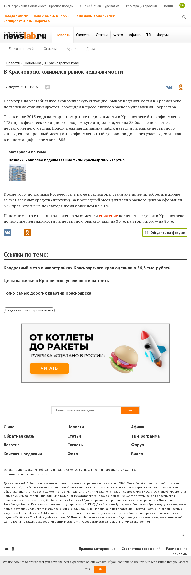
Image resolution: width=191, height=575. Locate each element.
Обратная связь (19, 436)
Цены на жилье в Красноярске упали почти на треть (56, 280)
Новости (13, 63)
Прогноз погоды (61, 6)
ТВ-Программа (145, 436)
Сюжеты (75, 445)
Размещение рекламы (176, 551)
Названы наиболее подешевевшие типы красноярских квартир (67, 160)
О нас (9, 427)
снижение (108, 215)
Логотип (12, 445)
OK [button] (100, 569)
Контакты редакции (23, 454)
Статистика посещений (141, 548)
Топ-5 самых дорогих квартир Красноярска (47, 293)
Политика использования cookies (27, 474)
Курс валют (111, 6)
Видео (137, 454)
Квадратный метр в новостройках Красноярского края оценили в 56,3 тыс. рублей (87, 268)
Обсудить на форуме (167, 232)
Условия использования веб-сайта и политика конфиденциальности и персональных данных (70, 469)
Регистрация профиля (142, 6)
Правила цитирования (97, 548)
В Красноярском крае (61, 63)
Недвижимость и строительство (29, 310)
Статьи (74, 436)
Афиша (137, 427)
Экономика (32, 63)
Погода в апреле (16, 16)
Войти (168, 6)
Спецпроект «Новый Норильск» (27, 21)
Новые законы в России (51, 16)
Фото (72, 454)
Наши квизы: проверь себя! (94, 16)
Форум (137, 445)
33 (47, 86)
